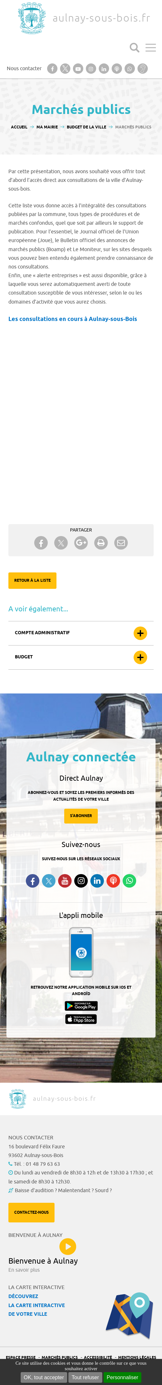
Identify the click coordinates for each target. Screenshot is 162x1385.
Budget (24, 657)
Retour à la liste (32, 580)
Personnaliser (122, 1377)
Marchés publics (60, 1358)
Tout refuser (85, 1377)
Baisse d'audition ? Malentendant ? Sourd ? (63, 1190)
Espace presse (20, 1358)
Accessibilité (98, 1358)
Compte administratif (42, 633)
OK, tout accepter (44, 1377)
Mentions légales (137, 1358)
